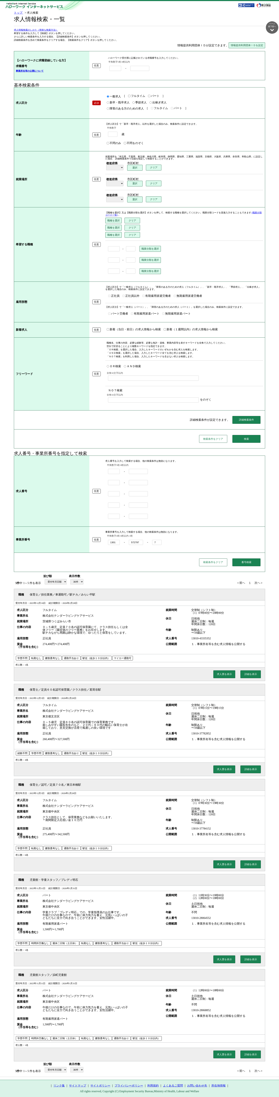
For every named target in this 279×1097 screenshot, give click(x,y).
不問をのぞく (134, 143)
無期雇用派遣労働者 (188, 296)
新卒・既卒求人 (118, 102)
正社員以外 (131, 296)
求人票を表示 (224, 674)
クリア (153, 167)
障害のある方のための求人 (125, 108)
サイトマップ (77, 1085)
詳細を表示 (250, 674)
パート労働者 (118, 313)
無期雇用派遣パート (176, 313)
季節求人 (139, 102)
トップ (18, 12)
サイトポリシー (100, 1085)
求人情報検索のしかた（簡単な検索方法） (36, 30)
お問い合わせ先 (197, 1085)
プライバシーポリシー (129, 1085)
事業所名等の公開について (30, 71)
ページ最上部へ (272, 1085)
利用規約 (153, 1085)
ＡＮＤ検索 (132, 366)
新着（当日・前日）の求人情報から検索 (134, 329)
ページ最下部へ (272, 27)
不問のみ (114, 143)
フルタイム (136, 96)
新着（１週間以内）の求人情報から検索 (191, 329)
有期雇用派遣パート (145, 313)
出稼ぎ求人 (158, 102)
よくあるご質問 (173, 1085)
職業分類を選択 (150, 248)
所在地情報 (218, 1085)
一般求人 (114, 96)
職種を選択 (113, 220)
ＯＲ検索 (114, 366)
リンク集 (59, 1085)
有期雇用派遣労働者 (156, 296)
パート (153, 96)
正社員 (114, 296)
